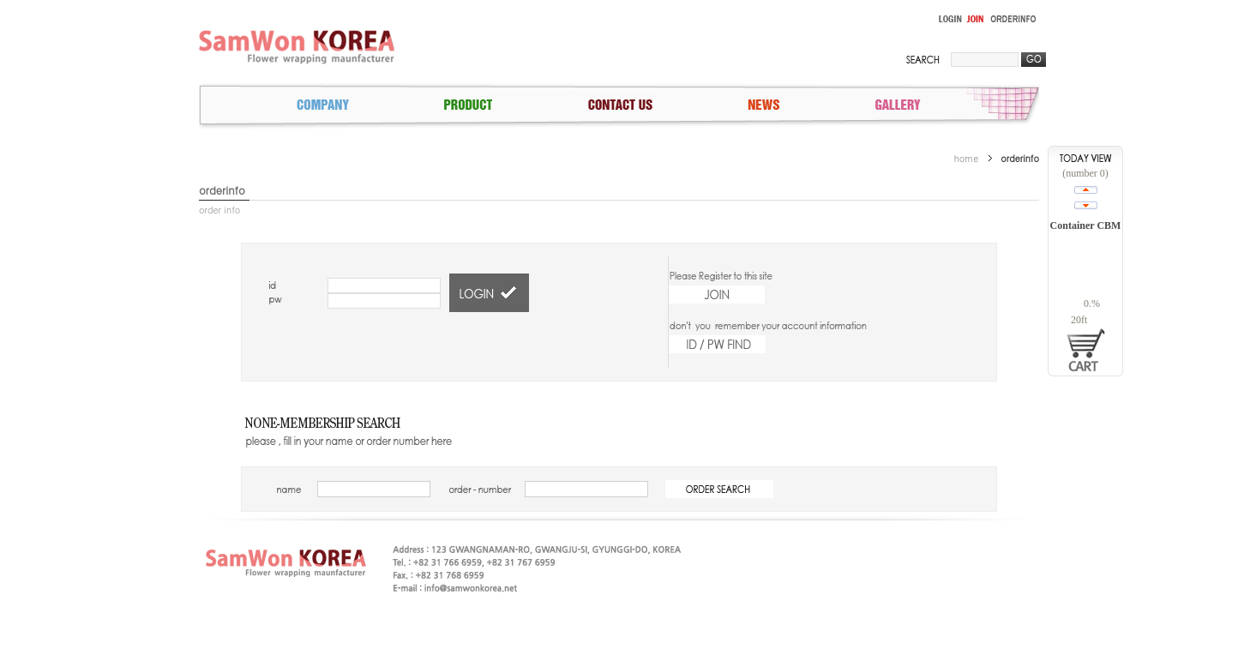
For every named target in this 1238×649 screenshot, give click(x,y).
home (966, 158)
